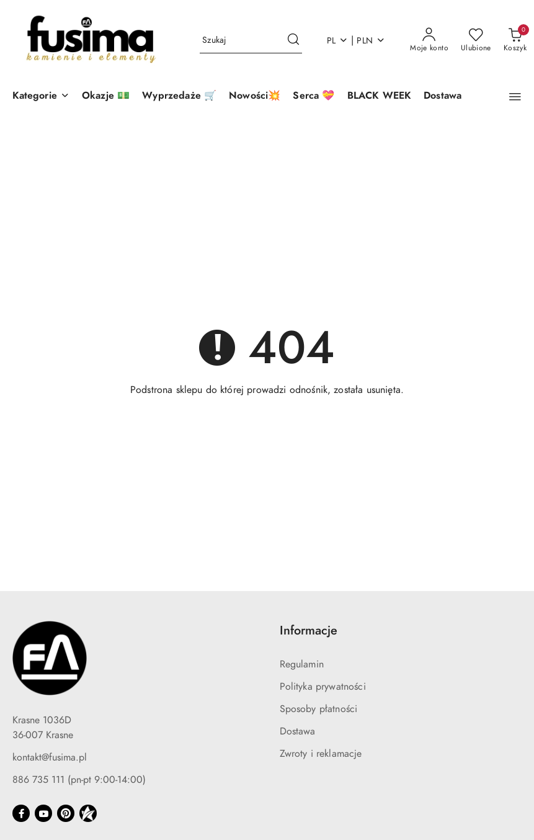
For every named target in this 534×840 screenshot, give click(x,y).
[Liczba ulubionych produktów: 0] (476, 40)
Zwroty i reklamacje (321, 754)
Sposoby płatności (319, 709)
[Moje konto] (429, 40)
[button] (40, 96)
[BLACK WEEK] (379, 96)
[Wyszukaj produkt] (251, 40)
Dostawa (298, 731)
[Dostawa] (442, 96)
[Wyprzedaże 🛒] (179, 96)
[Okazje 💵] (106, 96)
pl (338, 41)
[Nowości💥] (254, 96)
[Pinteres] (65, 813)
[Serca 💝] (313, 96)
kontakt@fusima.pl (49, 757)
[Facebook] (21, 813)
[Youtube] (43, 813)
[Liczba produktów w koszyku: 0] (515, 40)
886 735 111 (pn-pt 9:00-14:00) (79, 780)
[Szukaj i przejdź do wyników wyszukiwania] (293, 40)
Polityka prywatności (323, 686)
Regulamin (302, 664)
